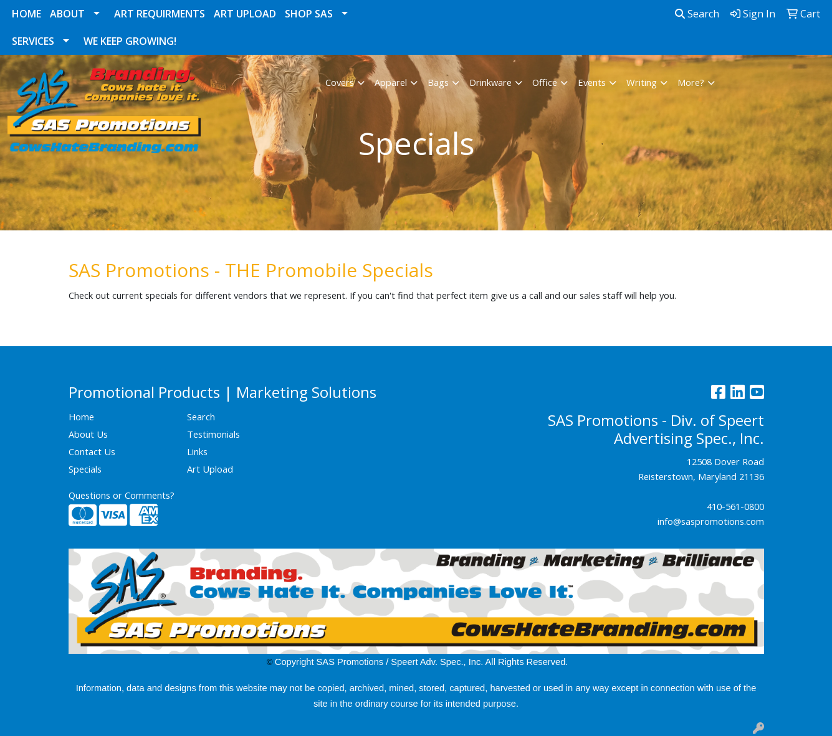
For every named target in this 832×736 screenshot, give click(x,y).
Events (592, 82)
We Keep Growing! (130, 41)
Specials (85, 469)
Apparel (391, 82)
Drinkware (490, 82)
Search (697, 14)
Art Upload (245, 14)
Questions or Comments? (122, 495)
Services (33, 41)
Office (544, 82)
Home (26, 14)
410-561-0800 (735, 506)
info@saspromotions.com (710, 521)
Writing (641, 82)
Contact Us (92, 451)
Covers (339, 82)
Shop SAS (309, 14)
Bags (438, 82)
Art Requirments (159, 14)
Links (197, 451)
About (67, 14)
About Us (88, 434)
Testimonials (213, 434)
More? (690, 82)
